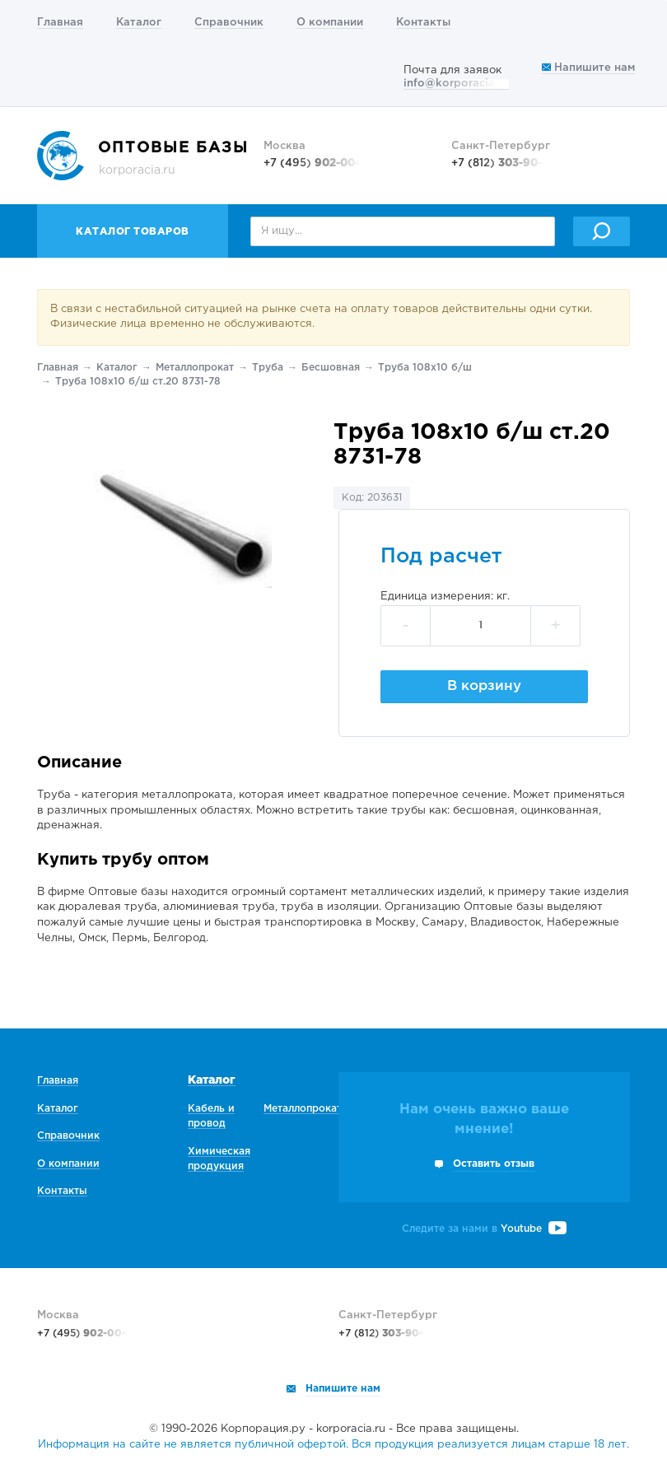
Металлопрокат (195, 367)
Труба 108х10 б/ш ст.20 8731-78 (138, 381)
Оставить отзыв (493, 1163)
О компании (329, 22)
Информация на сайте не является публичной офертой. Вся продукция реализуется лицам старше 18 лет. (333, 1444)
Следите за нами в (484, 1228)
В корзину (484, 686)
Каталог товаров (132, 231)
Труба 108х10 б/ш (425, 367)
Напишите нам (588, 67)
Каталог (138, 22)
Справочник (229, 22)
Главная (60, 22)
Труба (267, 367)
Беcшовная (330, 367)
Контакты (423, 22)
